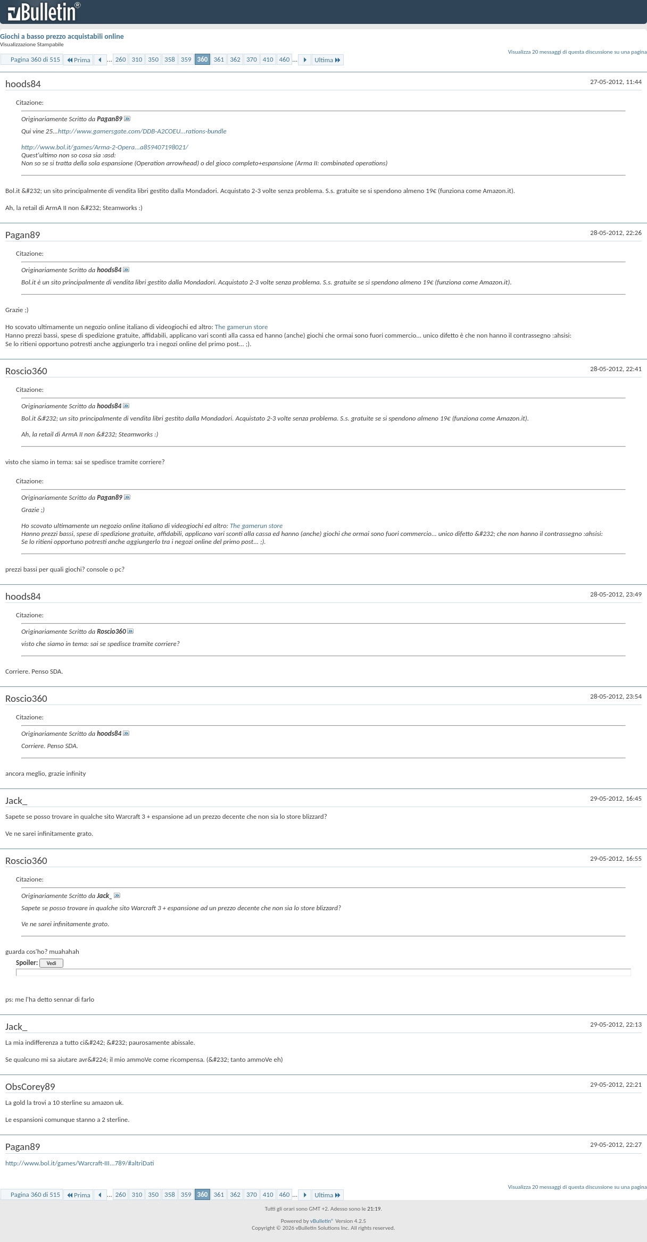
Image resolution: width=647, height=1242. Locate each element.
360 (202, 59)
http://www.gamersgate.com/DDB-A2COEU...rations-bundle (142, 131)
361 (218, 59)
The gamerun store (241, 327)
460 (284, 59)
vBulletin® (322, 1221)
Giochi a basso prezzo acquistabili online (62, 36)
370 (251, 59)
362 (235, 59)
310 (136, 59)
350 (153, 59)
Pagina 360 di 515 (35, 59)
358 (169, 59)
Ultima (327, 60)
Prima (78, 60)
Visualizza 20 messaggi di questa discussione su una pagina (577, 51)
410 (268, 59)
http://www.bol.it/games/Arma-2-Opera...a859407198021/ (104, 147)
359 (186, 59)
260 (120, 59)
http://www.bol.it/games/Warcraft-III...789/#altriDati (79, 1163)
